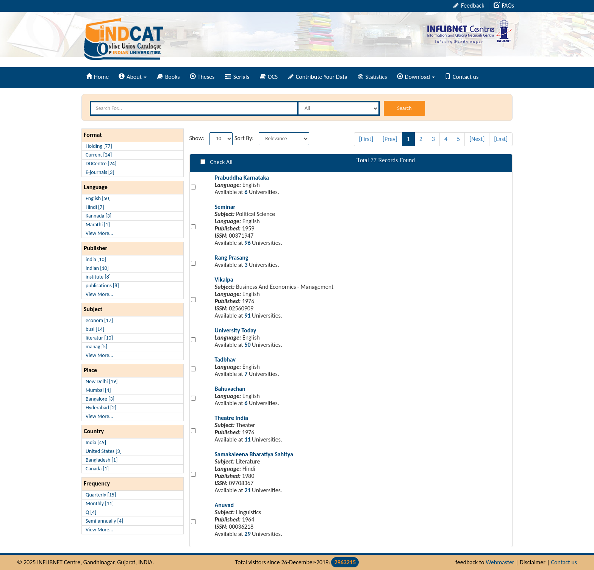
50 (247, 344)
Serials (237, 76)
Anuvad (224, 505)
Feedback (468, 5)
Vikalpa (224, 279)
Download (416, 76)
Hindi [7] (95, 207)
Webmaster (500, 562)
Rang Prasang (232, 257)
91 (247, 315)
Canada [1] (97, 468)
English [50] (98, 198)
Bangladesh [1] (101, 460)
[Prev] (390, 138)
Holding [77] (99, 146)
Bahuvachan (230, 388)
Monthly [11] (100, 503)
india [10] (96, 259)
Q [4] (91, 512)
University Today (235, 330)
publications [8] (102, 285)
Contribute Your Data (317, 76)
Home (97, 76)
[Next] (477, 138)
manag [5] (96, 346)
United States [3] (104, 451)
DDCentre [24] (101, 163)
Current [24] (99, 155)
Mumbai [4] (98, 390)
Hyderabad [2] (101, 407)
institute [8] (98, 277)
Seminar (225, 206)
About (133, 76)
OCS (269, 76)
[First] (366, 138)
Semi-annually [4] (104, 521)
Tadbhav (225, 359)
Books (168, 76)
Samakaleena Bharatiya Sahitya (254, 454)
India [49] (96, 442)
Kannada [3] (98, 216)
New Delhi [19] (101, 381)
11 (247, 439)
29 (247, 533)
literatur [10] (99, 338)
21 (247, 490)
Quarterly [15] (101, 495)
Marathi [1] (98, 224)
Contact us (461, 76)
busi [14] (95, 329)
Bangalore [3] (100, 399)
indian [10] (97, 268)
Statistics (372, 76)
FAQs (504, 5)
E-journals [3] (100, 172)
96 (247, 242)
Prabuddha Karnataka (242, 177)
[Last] (501, 138)
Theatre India (231, 417)
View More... (99, 233)
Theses (202, 76)
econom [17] (99, 320)
